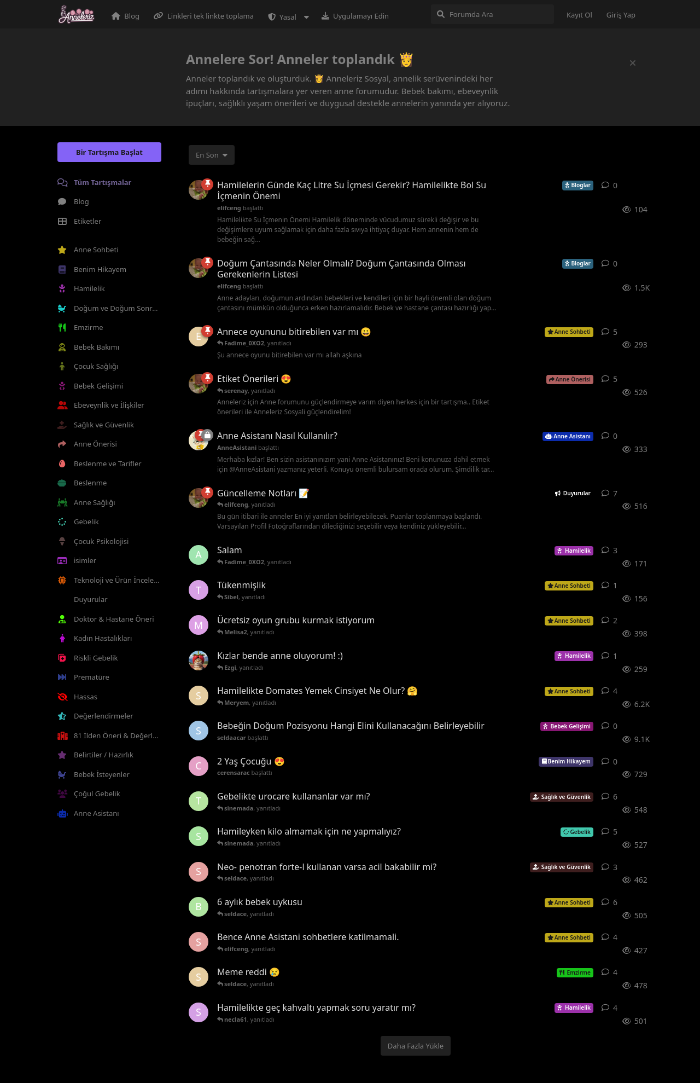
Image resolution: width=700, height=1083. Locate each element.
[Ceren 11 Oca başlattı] (198, 660)
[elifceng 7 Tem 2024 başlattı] (198, 383)
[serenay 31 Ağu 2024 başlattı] (198, 695)
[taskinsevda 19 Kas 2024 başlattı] (198, 801)
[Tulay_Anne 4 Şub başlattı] (198, 590)
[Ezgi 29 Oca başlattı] (198, 336)
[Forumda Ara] (492, 14)
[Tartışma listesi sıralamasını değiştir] (212, 155)
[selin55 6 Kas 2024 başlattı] (198, 1012)
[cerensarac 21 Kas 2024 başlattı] (198, 766)
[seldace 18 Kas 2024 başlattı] (198, 942)
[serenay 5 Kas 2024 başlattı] (198, 977)
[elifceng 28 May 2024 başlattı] (198, 498)
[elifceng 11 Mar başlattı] (198, 190)
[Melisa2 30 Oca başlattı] (198, 625)
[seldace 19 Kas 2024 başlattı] (198, 872)
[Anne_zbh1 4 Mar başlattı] (198, 555)
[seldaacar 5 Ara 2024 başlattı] (198, 730)
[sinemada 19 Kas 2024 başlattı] (198, 836)
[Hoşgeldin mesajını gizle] (633, 63)
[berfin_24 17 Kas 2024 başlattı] (198, 907)
